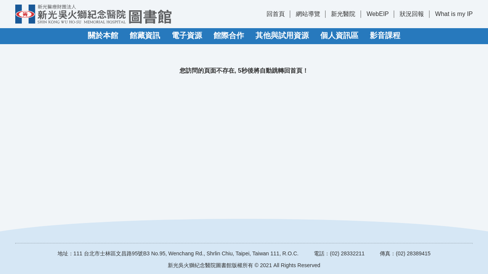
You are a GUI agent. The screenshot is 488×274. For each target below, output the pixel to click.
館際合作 (229, 35)
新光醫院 (343, 14)
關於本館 (103, 35)
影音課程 (385, 35)
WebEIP (377, 14)
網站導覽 (308, 14)
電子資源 (187, 35)
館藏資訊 (145, 35)
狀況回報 (412, 14)
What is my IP (454, 14)
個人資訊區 (339, 35)
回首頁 (275, 14)
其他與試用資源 (282, 35)
